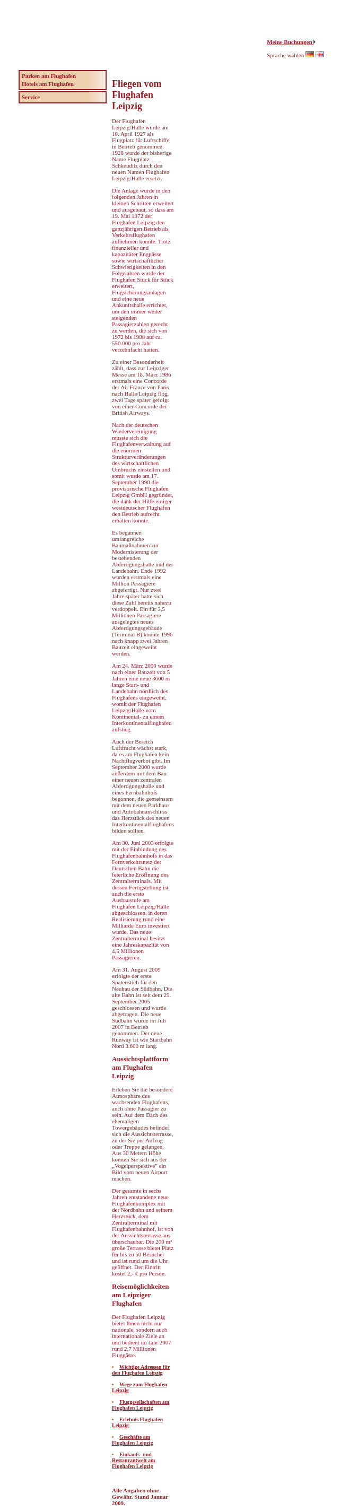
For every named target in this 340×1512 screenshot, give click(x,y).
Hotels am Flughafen (48, 84)
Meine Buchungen (290, 42)
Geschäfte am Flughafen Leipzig (132, 1440)
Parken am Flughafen (49, 76)
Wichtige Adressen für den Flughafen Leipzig (141, 1370)
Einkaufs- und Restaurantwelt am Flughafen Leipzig (133, 1460)
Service (31, 97)
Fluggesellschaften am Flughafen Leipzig (140, 1405)
